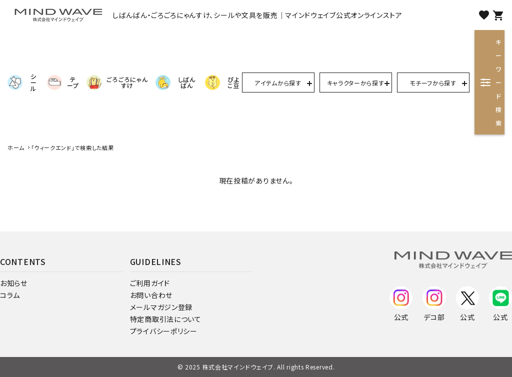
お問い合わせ (151, 295)
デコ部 (434, 302)
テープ (62, 82)
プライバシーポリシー (164, 331)
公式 (401, 302)
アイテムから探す (278, 82)
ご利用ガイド (150, 283)
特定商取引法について (166, 319)
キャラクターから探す (355, 82)
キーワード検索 (491, 82)
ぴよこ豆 (222, 82)
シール (22, 82)
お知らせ (14, 283)
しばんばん (176, 82)
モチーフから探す (433, 82)
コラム (10, 295)
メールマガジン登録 (161, 307)
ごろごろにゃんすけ (117, 82)
